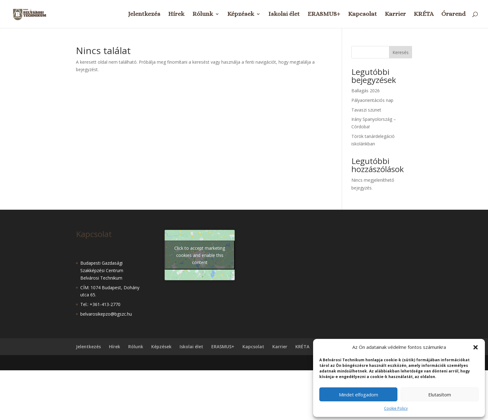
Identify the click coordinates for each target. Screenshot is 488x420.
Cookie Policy (396, 408)
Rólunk (202, 14)
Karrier (395, 14)
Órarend (453, 14)
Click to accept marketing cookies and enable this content (199, 255)
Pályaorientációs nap (372, 100)
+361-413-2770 (105, 304)
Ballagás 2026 (365, 91)
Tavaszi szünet (366, 110)
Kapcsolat (362, 14)
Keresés (400, 52)
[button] (475, 347)
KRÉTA (424, 14)
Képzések (240, 14)
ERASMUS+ (323, 14)
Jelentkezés (144, 14)
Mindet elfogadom (358, 394)
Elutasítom (439, 394)
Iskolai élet (284, 14)
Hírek (176, 14)
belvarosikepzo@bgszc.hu (106, 314)
